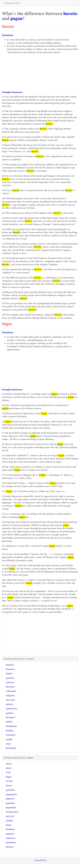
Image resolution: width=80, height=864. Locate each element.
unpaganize (11, 794)
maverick (10, 700)
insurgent (10, 717)
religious (10, 695)
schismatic (11, 691)
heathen (10, 730)
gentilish (10, 790)
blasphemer (11, 726)
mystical (10, 816)
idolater (10, 847)
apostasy (10, 678)
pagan (16, 18)
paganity (10, 798)
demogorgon (12, 811)
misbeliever (11, 708)
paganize (10, 833)
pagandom (11, 807)
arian (8, 743)
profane (9, 713)
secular (9, 781)
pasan (8, 768)
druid (8, 825)
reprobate (10, 735)
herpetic (10, 664)
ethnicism (10, 838)
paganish (10, 803)
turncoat (10, 682)
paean (9, 763)
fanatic (9, 673)
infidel (9, 721)
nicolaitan (11, 842)
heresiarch (11, 748)
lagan (8, 776)
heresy (9, 785)
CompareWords (11, 3)
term (8, 772)
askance (9, 704)
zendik (9, 739)
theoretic (10, 686)
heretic (70, 13)
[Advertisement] (40, 72)
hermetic (10, 669)
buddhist (10, 829)
